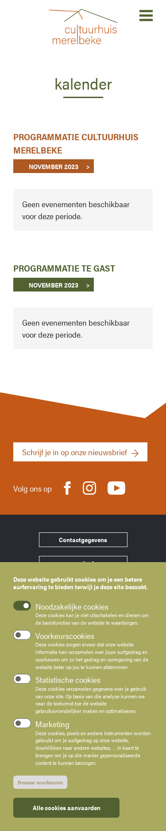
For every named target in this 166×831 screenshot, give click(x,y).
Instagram (89, 487)
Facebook (67, 487)
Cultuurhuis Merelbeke (83, 26)
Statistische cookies (67, 679)
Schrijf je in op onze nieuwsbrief (74, 451)
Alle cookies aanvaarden (66, 807)
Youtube (116, 485)
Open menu (146, 15)
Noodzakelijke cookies (71, 606)
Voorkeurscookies (64, 636)
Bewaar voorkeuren (40, 782)
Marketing (52, 724)
